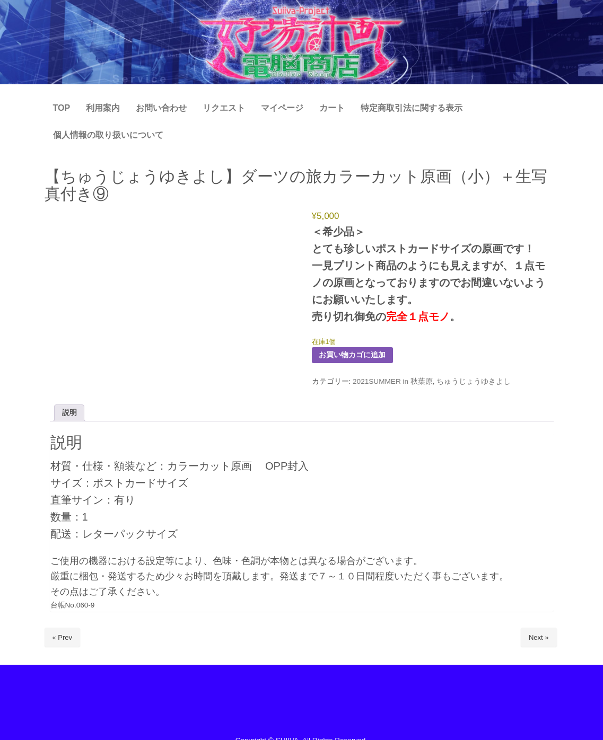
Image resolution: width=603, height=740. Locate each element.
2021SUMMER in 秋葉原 (393, 381)
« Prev (63, 637)
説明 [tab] (69, 413)
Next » (539, 637)
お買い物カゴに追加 (352, 355)
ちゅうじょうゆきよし (473, 381)
